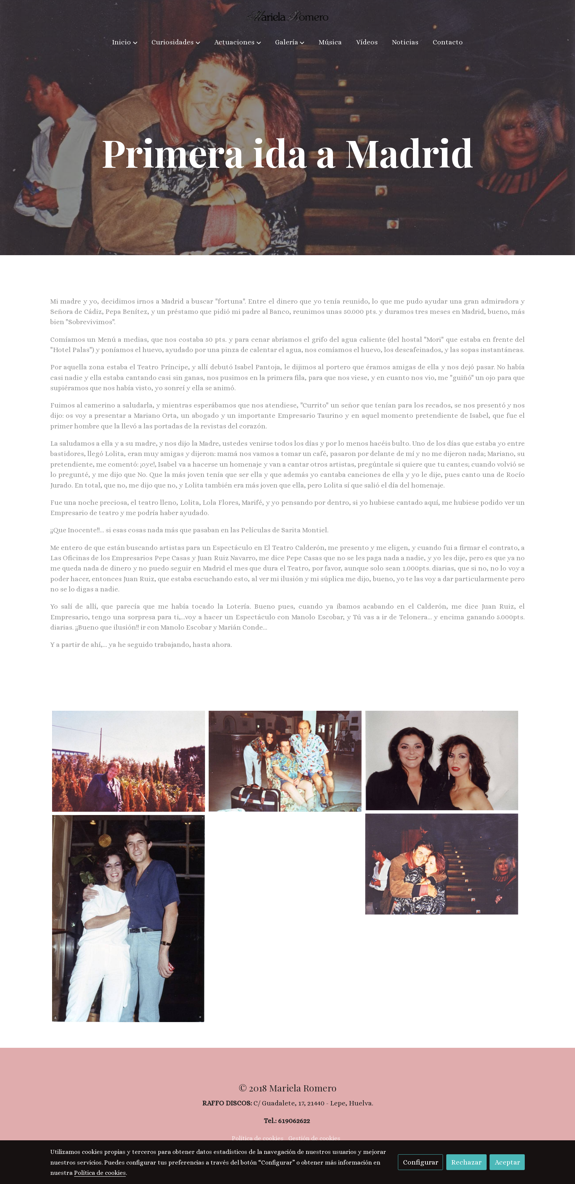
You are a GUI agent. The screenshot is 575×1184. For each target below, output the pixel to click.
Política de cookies (257, 1138)
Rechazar (466, 1162)
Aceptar (507, 1162)
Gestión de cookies (314, 1138)
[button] (125, 42)
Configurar (420, 1162)
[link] (287, 15)
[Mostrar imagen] (128, 761)
